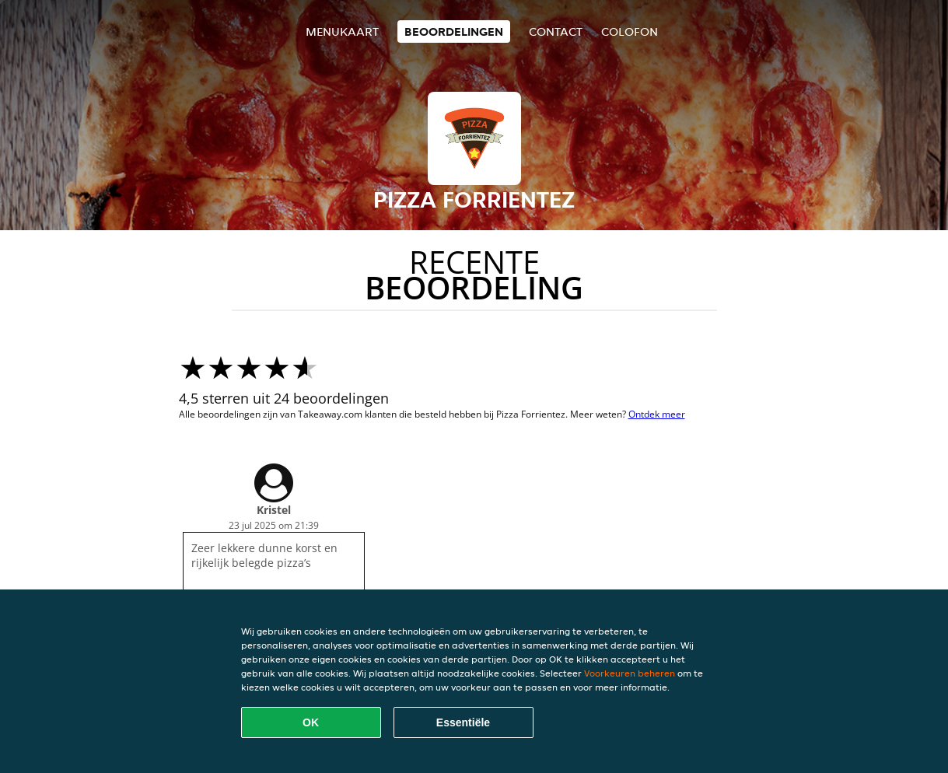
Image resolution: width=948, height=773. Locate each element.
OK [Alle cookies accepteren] (311, 722)
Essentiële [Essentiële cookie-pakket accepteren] (463, 722)
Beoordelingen (453, 31)
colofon (629, 31)
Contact (555, 31)
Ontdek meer (656, 414)
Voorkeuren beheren (629, 673)
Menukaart (342, 31)
